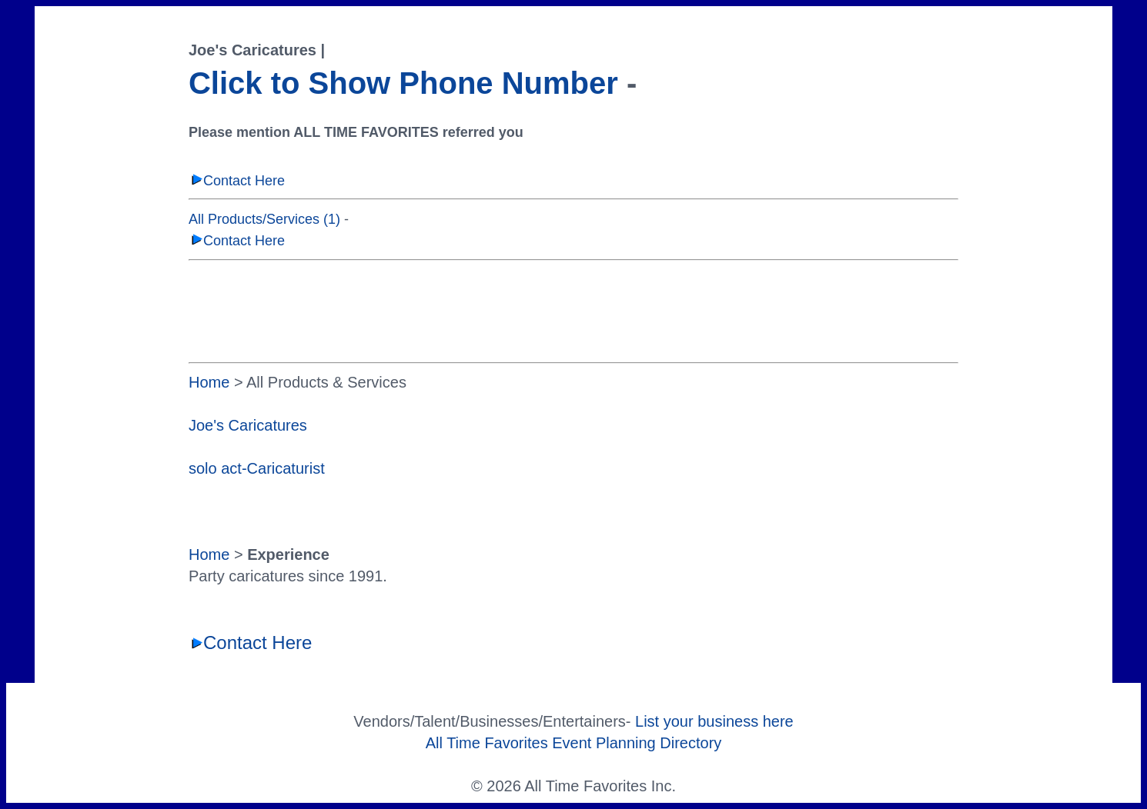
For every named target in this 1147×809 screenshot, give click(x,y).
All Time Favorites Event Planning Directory (574, 742)
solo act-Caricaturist (257, 468)
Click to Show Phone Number (403, 83)
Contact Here (237, 180)
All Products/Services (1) (264, 219)
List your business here (714, 721)
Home (209, 382)
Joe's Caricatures (248, 425)
